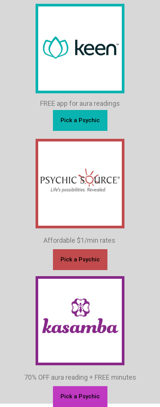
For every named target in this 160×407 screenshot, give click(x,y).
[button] (80, 396)
